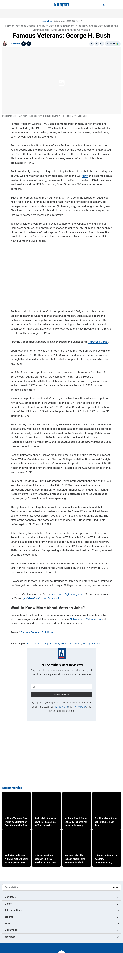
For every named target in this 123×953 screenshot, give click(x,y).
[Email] (102, 43)
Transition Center (98, 340)
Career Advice (46, 21)
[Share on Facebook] (91, 43)
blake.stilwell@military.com (67, 593)
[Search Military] (56, 887)
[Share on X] (96, 43)
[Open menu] (6, 5)
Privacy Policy (79, 704)
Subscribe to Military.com (85, 618)
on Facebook (51, 597)
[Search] (102, 5)
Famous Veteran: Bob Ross (37, 631)
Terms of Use (61, 704)
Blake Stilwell (15, 44)
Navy (85, 174)
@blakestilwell (31, 597)
